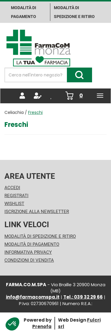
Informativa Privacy (28, 252)
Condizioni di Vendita (29, 260)
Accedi (12, 187)
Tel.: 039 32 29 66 (83, 297)
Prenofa (42, 326)
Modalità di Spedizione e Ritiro (40, 236)
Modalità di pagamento (23, 12)
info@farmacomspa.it (32, 297)
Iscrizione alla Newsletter (36, 211)
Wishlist (14, 203)
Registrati (16, 195)
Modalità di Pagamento (31, 244)
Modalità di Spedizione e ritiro (74, 12)
